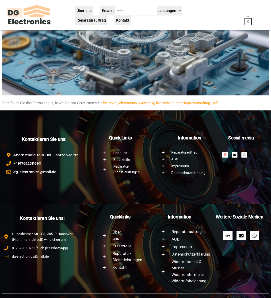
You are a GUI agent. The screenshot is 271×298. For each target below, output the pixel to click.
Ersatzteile (105, 21)
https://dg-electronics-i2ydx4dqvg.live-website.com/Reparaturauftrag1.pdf (160, 103)
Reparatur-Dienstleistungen (146, 21)
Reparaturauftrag (193, 21)
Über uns (82, 21)
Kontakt (220, 21)
